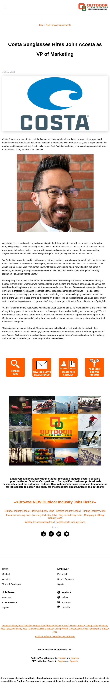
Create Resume (9, 602)
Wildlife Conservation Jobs (39, 522)
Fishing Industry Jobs (42, 511)
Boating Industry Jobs (68, 511)
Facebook (66, 592)
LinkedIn (66, 607)
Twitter (65, 597)
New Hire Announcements (58, 25)
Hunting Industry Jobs (94, 511)
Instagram (66, 602)
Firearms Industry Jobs (18, 515)
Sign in (60, 584)
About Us (6, 579)
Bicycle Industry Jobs (70, 515)
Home (5, 569)
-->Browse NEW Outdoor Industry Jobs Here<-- (55, 502)
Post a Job (62, 574)
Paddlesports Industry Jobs (70, 522)
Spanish (75, 658)
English (62, 658)
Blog (41, 25)
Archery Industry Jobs (45, 515)
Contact (6, 574)
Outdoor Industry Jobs (16, 511)
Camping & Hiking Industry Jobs (44, 628)
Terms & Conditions (11, 584)
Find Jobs (7, 597)
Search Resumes (65, 579)
